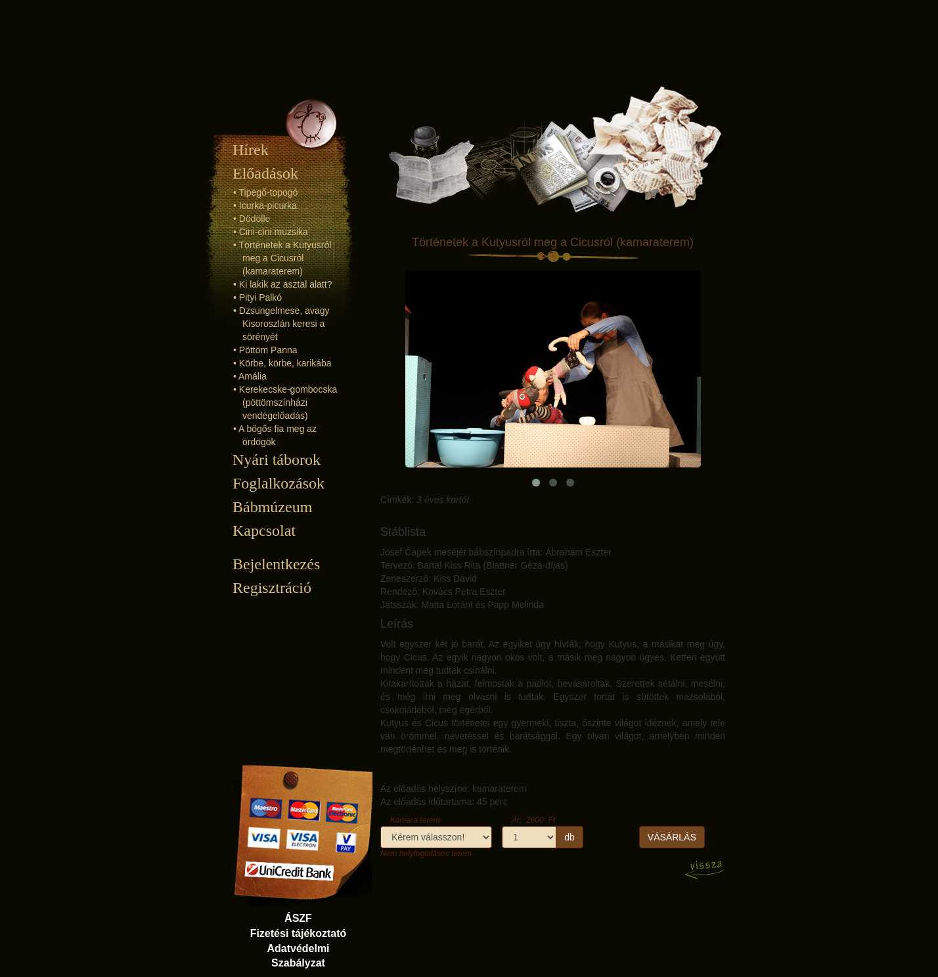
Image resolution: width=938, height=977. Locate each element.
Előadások (265, 173)
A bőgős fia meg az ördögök (277, 435)
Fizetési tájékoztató (298, 933)
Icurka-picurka (268, 205)
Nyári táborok (277, 459)
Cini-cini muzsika (273, 232)
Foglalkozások (278, 483)
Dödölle (254, 218)
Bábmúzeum (272, 506)
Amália (252, 376)
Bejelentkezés (276, 564)
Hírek (251, 149)
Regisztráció (272, 587)
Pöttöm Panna (268, 350)
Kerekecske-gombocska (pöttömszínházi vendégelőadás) (288, 402)
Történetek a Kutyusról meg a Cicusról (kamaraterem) (285, 258)
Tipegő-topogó (268, 192)
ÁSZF (298, 918)
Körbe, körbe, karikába (285, 363)
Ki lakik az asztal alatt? (285, 284)
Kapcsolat (264, 530)
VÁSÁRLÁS (672, 837)
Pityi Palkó (260, 297)
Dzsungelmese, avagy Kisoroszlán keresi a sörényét (284, 323)
